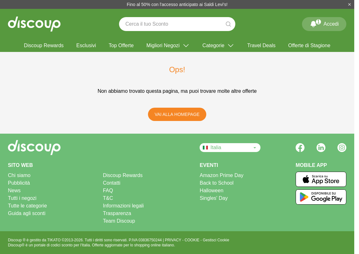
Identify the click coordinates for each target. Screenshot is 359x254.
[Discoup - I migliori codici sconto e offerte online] (34, 24)
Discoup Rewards (43, 45)
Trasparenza (117, 213)
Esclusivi (86, 45)
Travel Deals (261, 45)
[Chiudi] (349, 4)
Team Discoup (119, 221)
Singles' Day (214, 198)
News (14, 190)
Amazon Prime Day (221, 175)
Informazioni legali (123, 205)
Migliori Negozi (168, 45)
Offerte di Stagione (309, 45)
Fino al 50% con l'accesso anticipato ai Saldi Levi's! (177, 4)
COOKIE (193, 240)
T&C (108, 198)
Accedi (324, 23)
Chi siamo (19, 175)
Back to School (217, 183)
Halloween (211, 190)
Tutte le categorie (27, 205)
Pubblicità (19, 183)
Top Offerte (121, 45)
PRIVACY (173, 240)
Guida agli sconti (26, 213)
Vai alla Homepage (177, 114)
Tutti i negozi (22, 198)
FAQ (108, 190)
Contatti (111, 183)
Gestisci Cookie (216, 240)
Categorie (218, 45)
